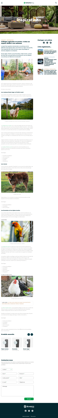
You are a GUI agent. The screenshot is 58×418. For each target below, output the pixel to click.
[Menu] (2, 2)
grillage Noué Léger (6, 125)
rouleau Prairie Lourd (7, 146)
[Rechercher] (56, 3)
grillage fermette (6, 246)
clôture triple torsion (6, 307)
